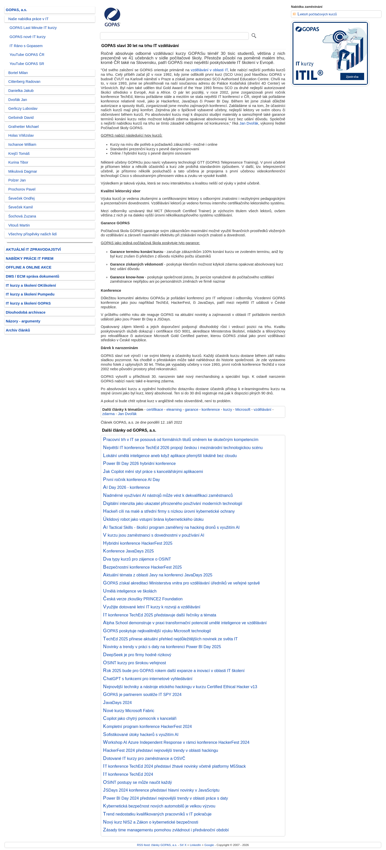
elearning (174, 410)
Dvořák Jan (17, 100)
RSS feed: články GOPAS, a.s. (157, 844)
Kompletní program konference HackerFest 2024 (147, 726)
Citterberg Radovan (24, 82)
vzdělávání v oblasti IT (209, 70)
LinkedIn (195, 844)
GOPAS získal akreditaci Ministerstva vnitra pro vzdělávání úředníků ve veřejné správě (181, 583)
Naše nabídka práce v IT (28, 19)
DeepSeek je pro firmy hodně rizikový (137, 654)
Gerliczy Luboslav (22, 108)
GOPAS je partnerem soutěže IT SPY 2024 (142, 694)
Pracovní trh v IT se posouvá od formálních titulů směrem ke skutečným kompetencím (180, 439)
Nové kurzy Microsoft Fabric (128, 710)
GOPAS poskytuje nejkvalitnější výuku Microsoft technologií (157, 631)
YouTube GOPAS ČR (27, 55)
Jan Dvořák (248, 123)
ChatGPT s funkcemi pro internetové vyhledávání (147, 678)
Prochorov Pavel (21, 189)
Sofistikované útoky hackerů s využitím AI (140, 734)
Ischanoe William (22, 144)
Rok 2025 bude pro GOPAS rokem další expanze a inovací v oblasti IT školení (174, 670)
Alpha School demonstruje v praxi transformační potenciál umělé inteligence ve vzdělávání (185, 622)
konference (211, 410)
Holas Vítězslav (21, 135)
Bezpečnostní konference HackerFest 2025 (142, 567)
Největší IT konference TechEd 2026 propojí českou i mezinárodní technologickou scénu (183, 447)
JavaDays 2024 (117, 702)
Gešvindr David (21, 118)
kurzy (227, 410)
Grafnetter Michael (23, 127)
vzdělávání (262, 410)
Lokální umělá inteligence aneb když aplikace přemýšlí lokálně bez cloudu (170, 455)
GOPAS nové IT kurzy (27, 37)
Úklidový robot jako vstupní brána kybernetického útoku (153, 519)
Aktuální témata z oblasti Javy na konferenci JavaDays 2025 (157, 575)
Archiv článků (18, 330)
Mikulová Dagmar (22, 171)
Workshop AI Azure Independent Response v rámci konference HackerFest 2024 (176, 742)
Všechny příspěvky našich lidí (32, 234)
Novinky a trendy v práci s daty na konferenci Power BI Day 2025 (162, 646)
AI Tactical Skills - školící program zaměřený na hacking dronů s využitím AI (171, 527)
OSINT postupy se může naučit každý (137, 782)
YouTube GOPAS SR (27, 64)
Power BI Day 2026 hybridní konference (139, 463)
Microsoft (242, 410)
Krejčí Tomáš (19, 154)
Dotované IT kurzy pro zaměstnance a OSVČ (144, 758)
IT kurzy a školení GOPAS (28, 303)
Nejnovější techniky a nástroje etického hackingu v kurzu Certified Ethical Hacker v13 (180, 686)
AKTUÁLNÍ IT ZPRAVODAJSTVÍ (33, 249)
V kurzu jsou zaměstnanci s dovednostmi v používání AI (153, 535)
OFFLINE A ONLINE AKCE (29, 267)
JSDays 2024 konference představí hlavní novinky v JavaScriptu (161, 790)
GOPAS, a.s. (16, 10)
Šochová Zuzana (22, 216)
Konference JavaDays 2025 (128, 551)
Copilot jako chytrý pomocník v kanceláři (139, 718)
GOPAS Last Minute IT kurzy (33, 28)
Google (209, 844)
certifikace (155, 410)
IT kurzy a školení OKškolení (31, 285)
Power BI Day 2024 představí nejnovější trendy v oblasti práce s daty (165, 798)
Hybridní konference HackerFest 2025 (137, 543)
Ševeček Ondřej (21, 198)
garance (191, 410)
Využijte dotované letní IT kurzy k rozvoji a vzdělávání (151, 607)
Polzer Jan (17, 180)
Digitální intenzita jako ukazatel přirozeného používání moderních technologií (172, 503)
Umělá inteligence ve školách (130, 591)
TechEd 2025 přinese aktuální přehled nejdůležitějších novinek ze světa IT (170, 639)
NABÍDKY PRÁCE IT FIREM (29, 258)
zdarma (108, 414)
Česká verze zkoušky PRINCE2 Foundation (142, 599)
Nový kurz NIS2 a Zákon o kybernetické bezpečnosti (150, 822)
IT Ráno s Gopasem (26, 46)
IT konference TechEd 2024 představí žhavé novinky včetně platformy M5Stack (174, 766)
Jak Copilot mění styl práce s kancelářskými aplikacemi (153, 471)
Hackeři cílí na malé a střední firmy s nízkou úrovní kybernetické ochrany (169, 511)
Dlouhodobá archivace (25, 312)
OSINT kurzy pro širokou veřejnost (134, 662)
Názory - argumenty (23, 321)
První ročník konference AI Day (131, 479)
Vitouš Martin (19, 225)
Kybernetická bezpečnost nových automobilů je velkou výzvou (159, 806)
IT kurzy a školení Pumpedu (30, 294)
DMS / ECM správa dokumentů (32, 276)
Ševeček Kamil (20, 207)
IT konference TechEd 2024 (128, 774)
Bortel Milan (18, 73)
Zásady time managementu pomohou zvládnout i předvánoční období (166, 830)
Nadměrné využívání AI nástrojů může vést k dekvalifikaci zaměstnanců (168, 495)
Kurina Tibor (18, 162)
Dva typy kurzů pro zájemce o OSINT (137, 559)
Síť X (183, 844)
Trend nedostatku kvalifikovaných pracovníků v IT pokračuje (157, 814)
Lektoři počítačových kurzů (317, 14)
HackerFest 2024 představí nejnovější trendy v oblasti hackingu (160, 750)
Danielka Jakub (21, 91)
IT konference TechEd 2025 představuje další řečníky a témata (159, 615)
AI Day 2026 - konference (126, 487)
